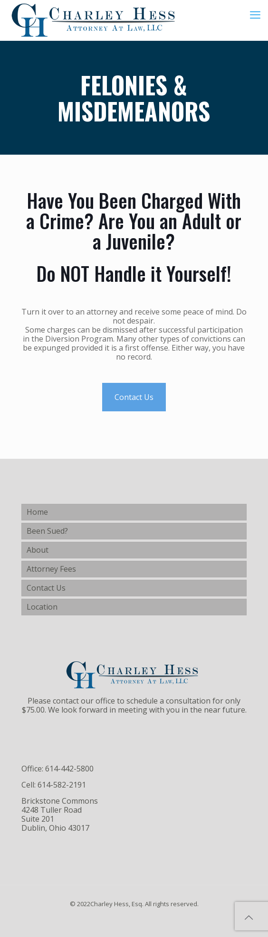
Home (37, 512)
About (37, 550)
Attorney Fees (51, 569)
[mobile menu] (255, 14)
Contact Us (134, 397)
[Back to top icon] (248, 918)
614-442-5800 (69, 768)
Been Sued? (47, 531)
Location (42, 607)
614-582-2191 (62, 784)
